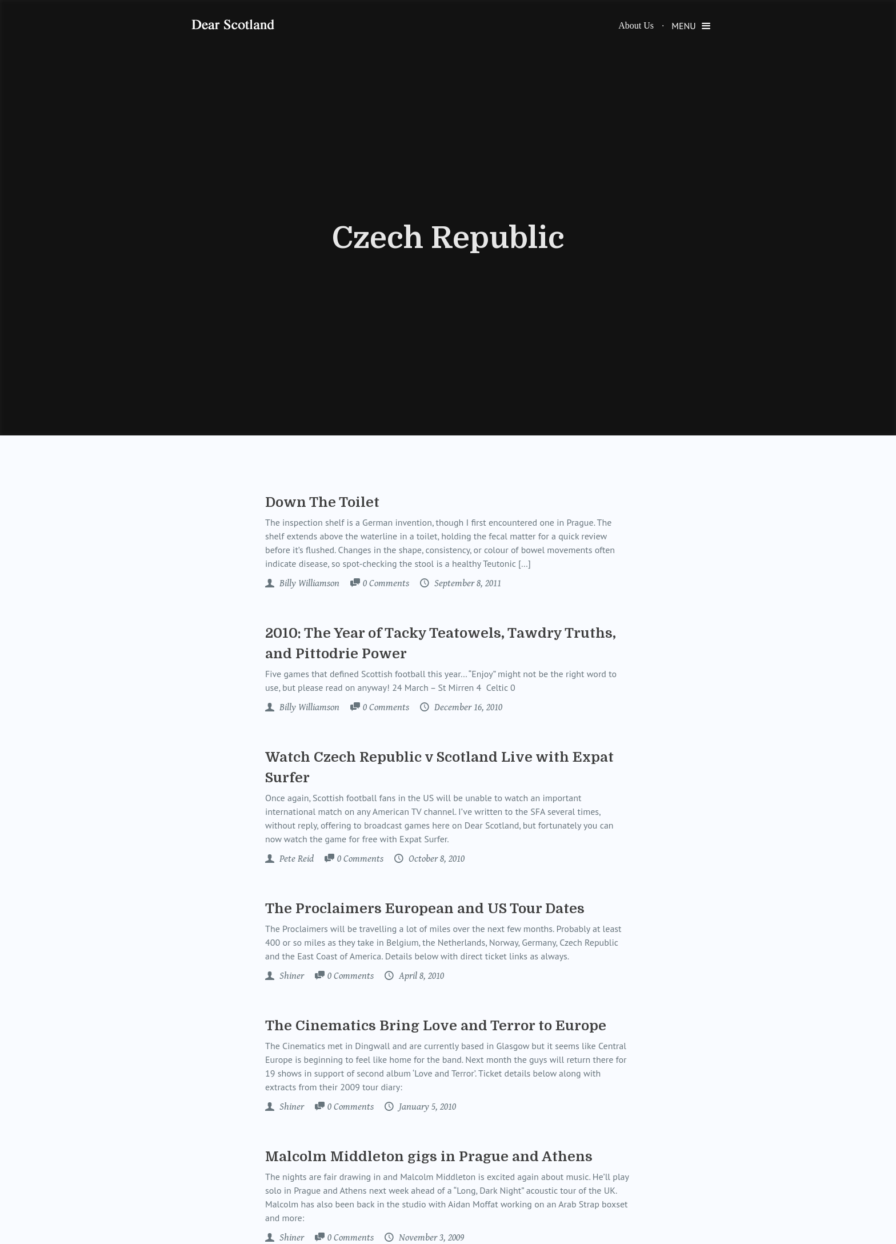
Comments (386, 584)
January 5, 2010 (426, 1107)
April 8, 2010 (420, 976)
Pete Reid (295, 859)
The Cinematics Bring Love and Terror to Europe (435, 1026)
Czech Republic (448, 238)
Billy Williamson (308, 583)
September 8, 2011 (466, 583)
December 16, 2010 (467, 707)
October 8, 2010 (435, 859)
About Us (636, 25)
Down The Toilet (322, 502)
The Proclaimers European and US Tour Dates (425, 909)
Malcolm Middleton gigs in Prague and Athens (429, 1157)
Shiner (290, 976)
